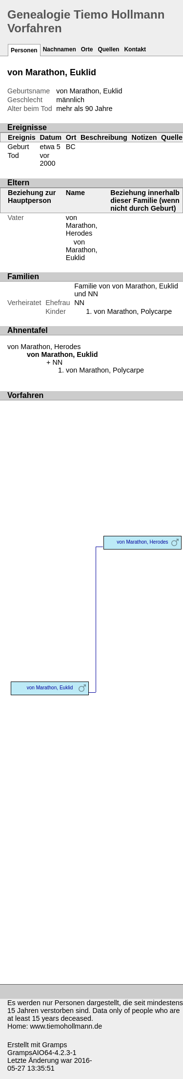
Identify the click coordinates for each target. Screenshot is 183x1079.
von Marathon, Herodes (82, 225)
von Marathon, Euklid (82, 250)
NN (79, 303)
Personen (24, 50)
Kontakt (135, 49)
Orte (87, 49)
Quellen (108, 49)
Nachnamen (59, 49)
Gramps (54, 1045)
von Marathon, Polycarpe (133, 311)
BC (71, 147)
